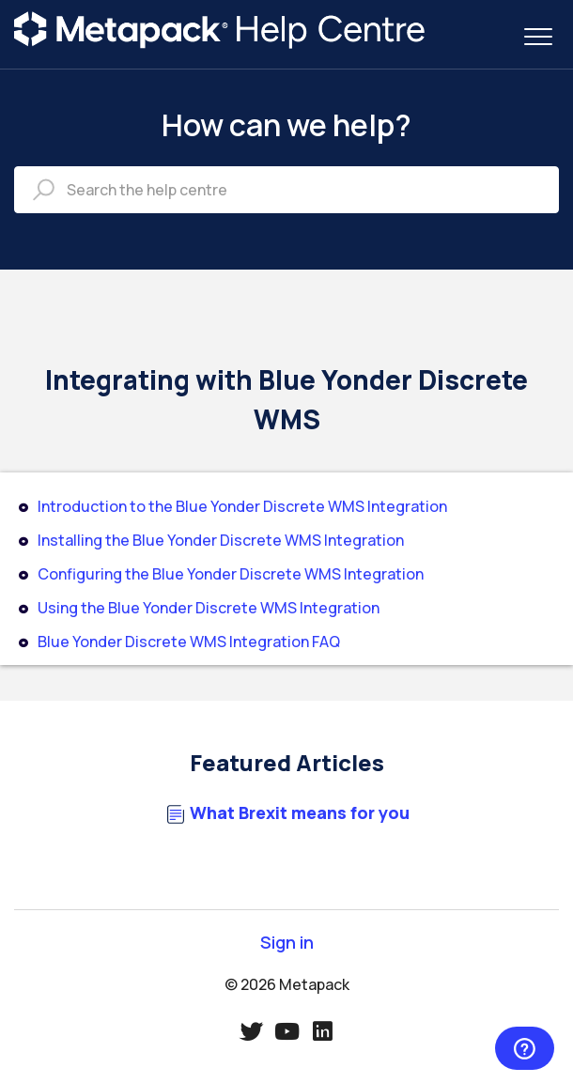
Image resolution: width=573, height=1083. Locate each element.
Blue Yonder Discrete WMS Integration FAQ (189, 641)
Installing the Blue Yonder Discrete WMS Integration (221, 540)
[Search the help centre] (286, 189)
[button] (538, 36)
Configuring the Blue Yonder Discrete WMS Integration (231, 574)
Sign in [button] (287, 942)
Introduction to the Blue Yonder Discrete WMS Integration (242, 506)
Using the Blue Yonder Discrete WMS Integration (208, 607)
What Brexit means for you (300, 813)
